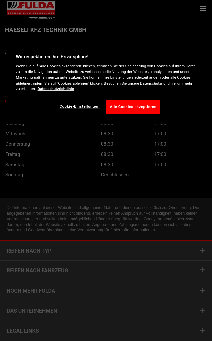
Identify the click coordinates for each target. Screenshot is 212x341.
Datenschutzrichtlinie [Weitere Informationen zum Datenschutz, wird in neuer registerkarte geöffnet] (56, 88)
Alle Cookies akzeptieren (133, 106)
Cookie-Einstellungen (80, 106)
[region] (106, 82)
